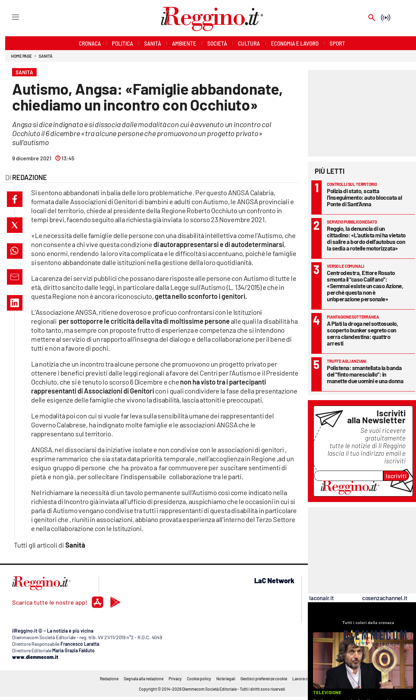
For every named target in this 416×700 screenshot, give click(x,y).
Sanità (45, 56)
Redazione (109, 678)
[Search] (371, 18)
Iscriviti (396, 476)
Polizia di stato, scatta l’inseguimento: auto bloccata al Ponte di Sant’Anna (364, 197)
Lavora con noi (305, 678)
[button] (14, 199)
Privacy (175, 678)
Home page (21, 56)
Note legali (225, 678)
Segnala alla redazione (143, 678)
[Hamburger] (9, 17)
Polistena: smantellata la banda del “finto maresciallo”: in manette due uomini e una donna (365, 374)
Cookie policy (199, 678)
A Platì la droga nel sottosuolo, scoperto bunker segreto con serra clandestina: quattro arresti (362, 333)
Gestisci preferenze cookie (263, 678)
